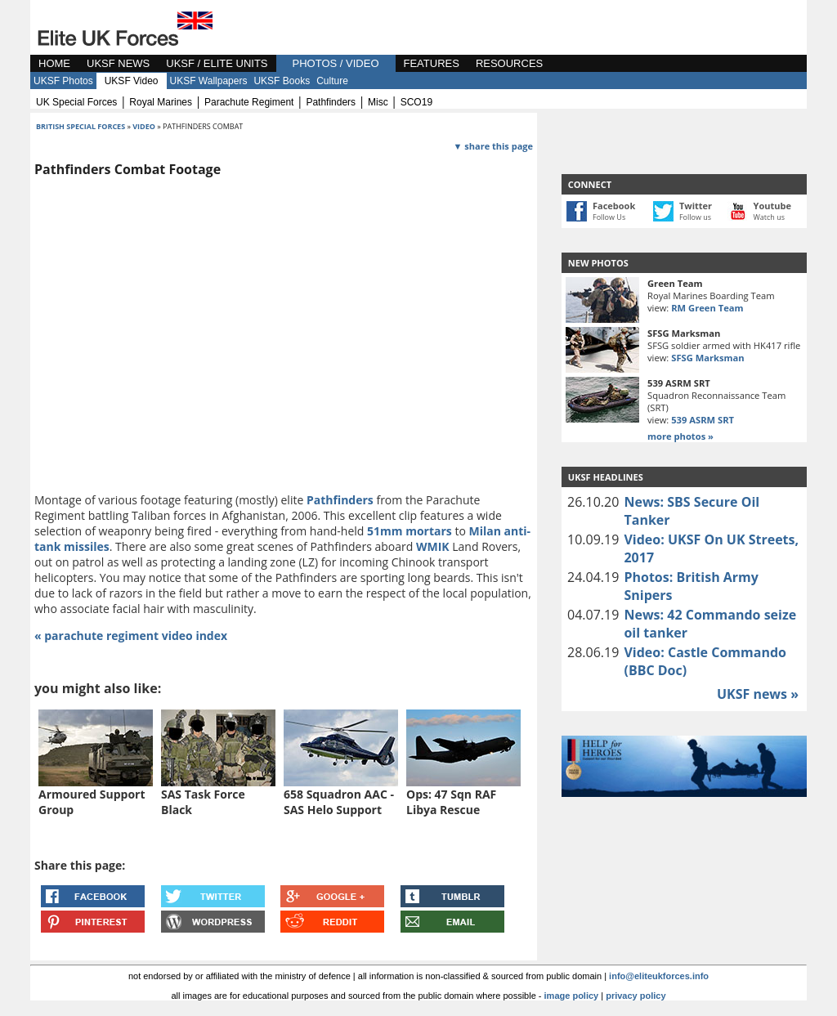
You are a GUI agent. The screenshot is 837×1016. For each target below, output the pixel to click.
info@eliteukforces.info (659, 976)
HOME (54, 63)
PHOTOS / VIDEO (336, 63)
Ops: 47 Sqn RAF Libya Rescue (451, 801)
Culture (332, 81)
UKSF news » (758, 694)
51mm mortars (409, 531)
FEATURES (431, 63)
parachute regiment (248, 102)
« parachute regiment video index (130, 635)
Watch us (770, 217)
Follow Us (609, 217)
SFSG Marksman (707, 357)
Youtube (772, 205)
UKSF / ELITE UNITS (216, 63)
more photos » (680, 436)
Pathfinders (340, 500)
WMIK (433, 546)
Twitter (695, 205)
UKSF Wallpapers (209, 81)
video (143, 126)
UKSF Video (132, 81)
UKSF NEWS (118, 63)
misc (378, 102)
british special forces (80, 126)
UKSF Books (281, 81)
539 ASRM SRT (702, 420)
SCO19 (416, 102)
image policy (571, 995)
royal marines (160, 102)
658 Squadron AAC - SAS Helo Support (339, 801)
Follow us (695, 217)
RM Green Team (707, 308)
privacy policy (635, 995)
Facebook (614, 205)
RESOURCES (509, 63)
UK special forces (76, 102)
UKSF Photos (63, 81)
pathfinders (331, 102)
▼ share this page (493, 146)
